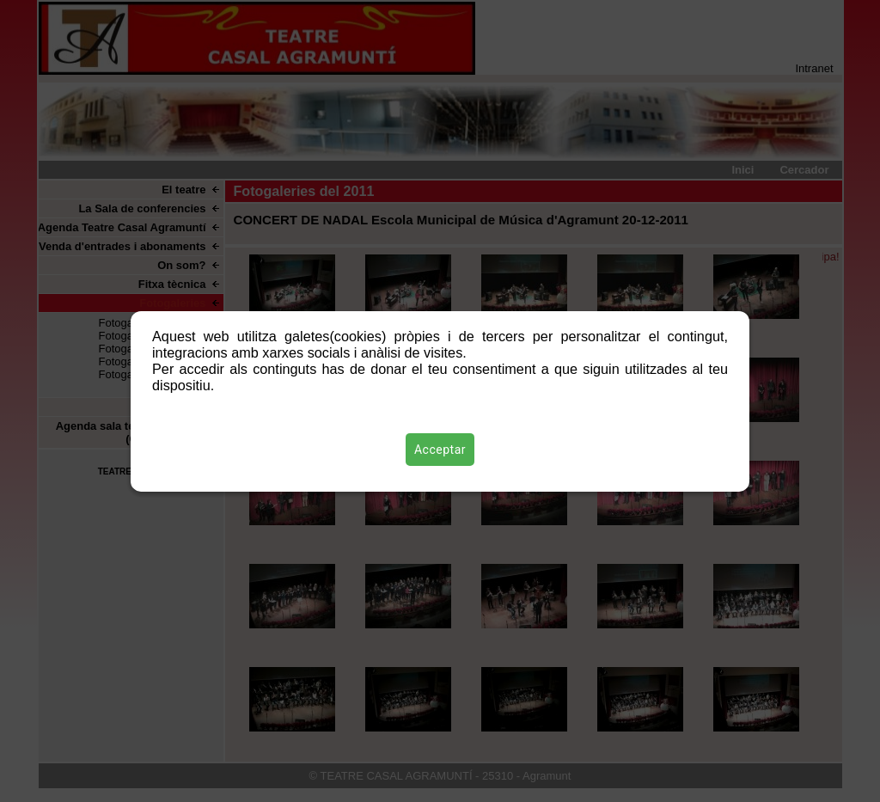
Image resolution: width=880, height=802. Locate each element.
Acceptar (440, 449)
